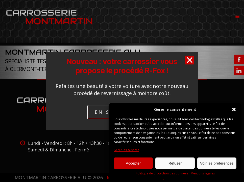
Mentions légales (203, 173)
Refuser (175, 163)
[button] (233, 109)
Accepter (133, 163)
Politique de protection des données (162, 173)
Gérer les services (126, 150)
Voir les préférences (217, 163)
